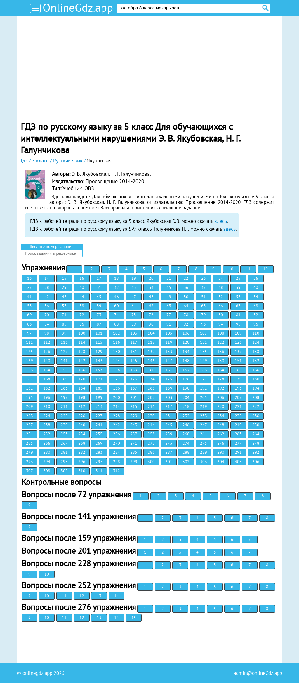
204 (186, 397)
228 (116, 415)
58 (81, 305)
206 (220, 397)
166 (255, 370)
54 (255, 296)
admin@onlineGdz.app (258, 673)
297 (98, 461)
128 (81, 351)
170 (81, 379)
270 (116, 443)
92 (186, 324)
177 (203, 379)
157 (98, 370)
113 (64, 342)
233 (203, 415)
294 (46, 461)
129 (98, 351)
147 (168, 360)
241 (98, 424)
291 (238, 452)
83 (29, 324)
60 (116, 305)
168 (46, 379)
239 (64, 424)
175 (168, 379)
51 (203, 296)
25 (238, 278)
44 (81, 296)
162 (186, 370)
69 (29, 314)
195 (29, 397)
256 (116, 434)
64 (186, 305)
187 (133, 388)
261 (203, 434)
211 (64, 406)
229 (133, 415)
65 (203, 305)
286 (151, 452)
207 (238, 397)
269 (98, 443)
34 (151, 287)
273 (168, 443)
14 (46, 278)
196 (46, 397)
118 (151, 342)
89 (133, 324)
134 (186, 351)
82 (255, 314)
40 (255, 287)
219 (203, 406)
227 (98, 415)
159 (133, 370)
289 (203, 452)
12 (265, 269)
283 (98, 452)
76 (151, 314)
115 (98, 342)
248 (220, 424)
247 (203, 424)
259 (168, 434)
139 (29, 360)
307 (29, 470)
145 (133, 360)
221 (238, 406)
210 (46, 406)
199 (98, 397)
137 (238, 351)
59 (99, 305)
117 (133, 342)
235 (238, 415)
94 (220, 324)
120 (186, 342)
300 (151, 461)
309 (64, 470)
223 (29, 415)
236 (255, 415)
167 (29, 379)
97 (29, 333)
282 (81, 452)
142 (81, 360)
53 (238, 296)
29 (64, 287)
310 (81, 470)
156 (81, 370)
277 (238, 443)
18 (116, 278)
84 (46, 324)
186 (116, 388)
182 (46, 388)
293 (29, 461)
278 (255, 443)
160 (151, 370)
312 (116, 470)
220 (220, 406)
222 (255, 406)
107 (203, 333)
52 (220, 296)
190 (186, 388)
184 (81, 388)
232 (186, 415)
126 (46, 351)
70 (46, 314)
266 (46, 443)
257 (133, 434)
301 (168, 461)
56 (46, 305)
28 (46, 287)
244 (151, 424)
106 (186, 333)
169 (64, 379)
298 (116, 461)
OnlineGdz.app (78, 7)
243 (133, 424)
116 (116, 342)
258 (151, 434)
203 (168, 397)
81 (238, 314)
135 (203, 351)
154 (46, 370)
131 (133, 351)
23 (203, 278)
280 (46, 452)
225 (64, 415)
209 (29, 406)
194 (255, 388)
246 (186, 424)
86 (81, 324)
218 (186, 406)
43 (64, 296)
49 (168, 296)
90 (151, 324)
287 (168, 452)
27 (29, 287)
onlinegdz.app (37, 673)
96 (255, 324)
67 (238, 305)
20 (151, 278)
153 (29, 370)
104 (151, 333)
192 (220, 388)
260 (186, 434)
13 (29, 278)
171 (98, 379)
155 (64, 370)
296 (81, 461)
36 (186, 287)
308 (46, 470)
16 (81, 278)
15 (64, 278)
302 (186, 461)
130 (116, 351)
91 (168, 324)
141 (64, 360)
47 (133, 296)
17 (99, 278)
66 (220, 305)
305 (238, 461)
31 (99, 287)
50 (186, 296)
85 (64, 324)
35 (168, 287)
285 (133, 452)
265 (29, 443)
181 (29, 388)
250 (255, 424)
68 (255, 305)
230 (151, 415)
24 (220, 278)
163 (203, 370)
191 (203, 388)
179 (238, 379)
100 (81, 333)
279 (29, 452)
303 (203, 461)
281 (64, 452)
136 (220, 351)
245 (168, 424)
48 (151, 296)
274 (186, 443)
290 (220, 452)
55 (29, 305)
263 (238, 434)
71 (64, 314)
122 (220, 342)
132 (151, 351)
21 (168, 278)
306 (255, 461)
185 (98, 388)
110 (255, 333)
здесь (221, 221)
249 (238, 424)
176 (186, 379)
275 (203, 443)
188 (151, 388)
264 (255, 434)
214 (116, 406)
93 (203, 324)
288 (186, 452)
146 (151, 360)
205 (203, 397)
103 (133, 333)
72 (81, 314)
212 (81, 406)
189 (168, 388)
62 (151, 305)
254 (81, 434)
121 (203, 342)
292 (255, 452)
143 (98, 360)
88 (116, 324)
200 (116, 397)
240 (81, 424)
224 (46, 415)
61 (133, 305)
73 (99, 314)
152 (255, 360)
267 (64, 443)
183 (64, 388)
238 (46, 424)
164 (220, 370)
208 (255, 397)
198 (81, 397)
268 (81, 443)
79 (203, 314)
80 (220, 314)
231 (168, 415)
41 (29, 296)
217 (168, 406)
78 (186, 314)
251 (29, 434)
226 (81, 415)
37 (203, 287)
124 (255, 342)
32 (116, 287)
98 (46, 333)
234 (220, 415)
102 (116, 333)
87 (99, 324)
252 (46, 434)
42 (46, 296)
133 (168, 351)
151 (238, 360)
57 (64, 305)
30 (81, 287)
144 (116, 360)
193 (238, 388)
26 (255, 278)
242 (116, 424)
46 (116, 296)
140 (46, 360)
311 (98, 470)
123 (238, 342)
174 (151, 379)
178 (220, 379)
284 (116, 452)
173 (133, 379)
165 (238, 370)
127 (64, 351)
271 (133, 443)
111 (29, 342)
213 (98, 406)
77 (168, 314)
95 (238, 324)
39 (238, 287)
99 (64, 333)
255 (98, 434)
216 (151, 406)
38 (220, 287)
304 (220, 461)
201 (133, 397)
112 (46, 342)
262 (220, 434)
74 (116, 314)
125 (29, 351)
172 (116, 379)
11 (248, 269)
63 (168, 305)
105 (168, 333)
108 (220, 333)
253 (64, 434)
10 (231, 269)
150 (220, 360)
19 (133, 278)
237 (29, 424)
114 (81, 342)
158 (116, 370)
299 (133, 461)
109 (238, 333)
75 (133, 314)
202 (151, 397)
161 (168, 370)
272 (151, 443)
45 (99, 296)
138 (255, 351)
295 (64, 461)
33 (133, 287)
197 (64, 397)
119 (168, 342)
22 (186, 278)
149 (203, 360)
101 (98, 333)
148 (186, 360)
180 (255, 379)
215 (133, 406)
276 (220, 443)
